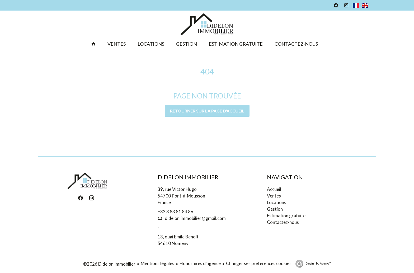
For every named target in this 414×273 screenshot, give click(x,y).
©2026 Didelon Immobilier (109, 264)
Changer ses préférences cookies (258, 263)
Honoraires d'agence (200, 263)
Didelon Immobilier (188, 177)
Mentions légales (157, 263)
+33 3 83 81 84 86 (175, 211)
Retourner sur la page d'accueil (207, 110)
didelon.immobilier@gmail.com (195, 218)
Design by (318, 263)
